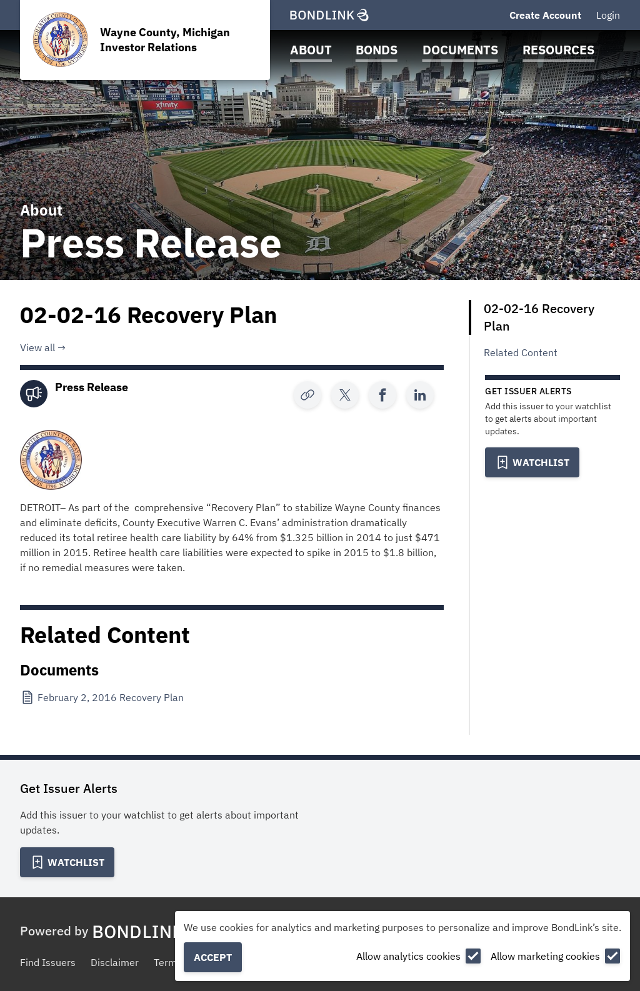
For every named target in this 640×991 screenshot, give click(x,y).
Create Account (545, 15)
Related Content (521, 352)
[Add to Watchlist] (532, 462)
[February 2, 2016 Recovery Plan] (103, 697)
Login (608, 15)
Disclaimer (115, 962)
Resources (558, 49)
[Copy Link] (307, 395)
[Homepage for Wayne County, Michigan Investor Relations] (145, 40)
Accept (213, 957)
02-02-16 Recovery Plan (539, 317)
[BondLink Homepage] (329, 15)
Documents (460, 49)
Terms (168, 962)
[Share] (345, 395)
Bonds (377, 49)
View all (37, 347)
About (311, 49)
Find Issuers (48, 962)
